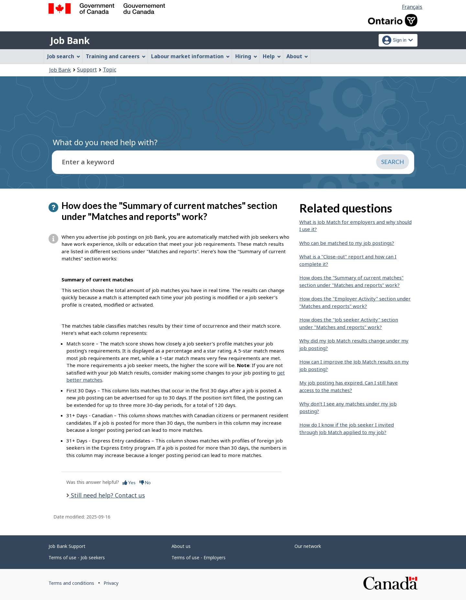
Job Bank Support (67, 546)
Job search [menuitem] (63, 56)
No (145, 482)
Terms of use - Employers (199, 557)
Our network (307, 546)
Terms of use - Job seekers (77, 557)
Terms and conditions (71, 583)
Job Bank (70, 40)
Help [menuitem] (272, 56)
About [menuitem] (297, 56)
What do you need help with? (105, 142)
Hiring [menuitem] (246, 56)
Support (87, 69)
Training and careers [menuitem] (116, 56)
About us (181, 546)
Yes (129, 482)
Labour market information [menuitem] (190, 56)
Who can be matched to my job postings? (346, 243)
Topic (109, 69)
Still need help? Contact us (107, 495)
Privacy (111, 583)
